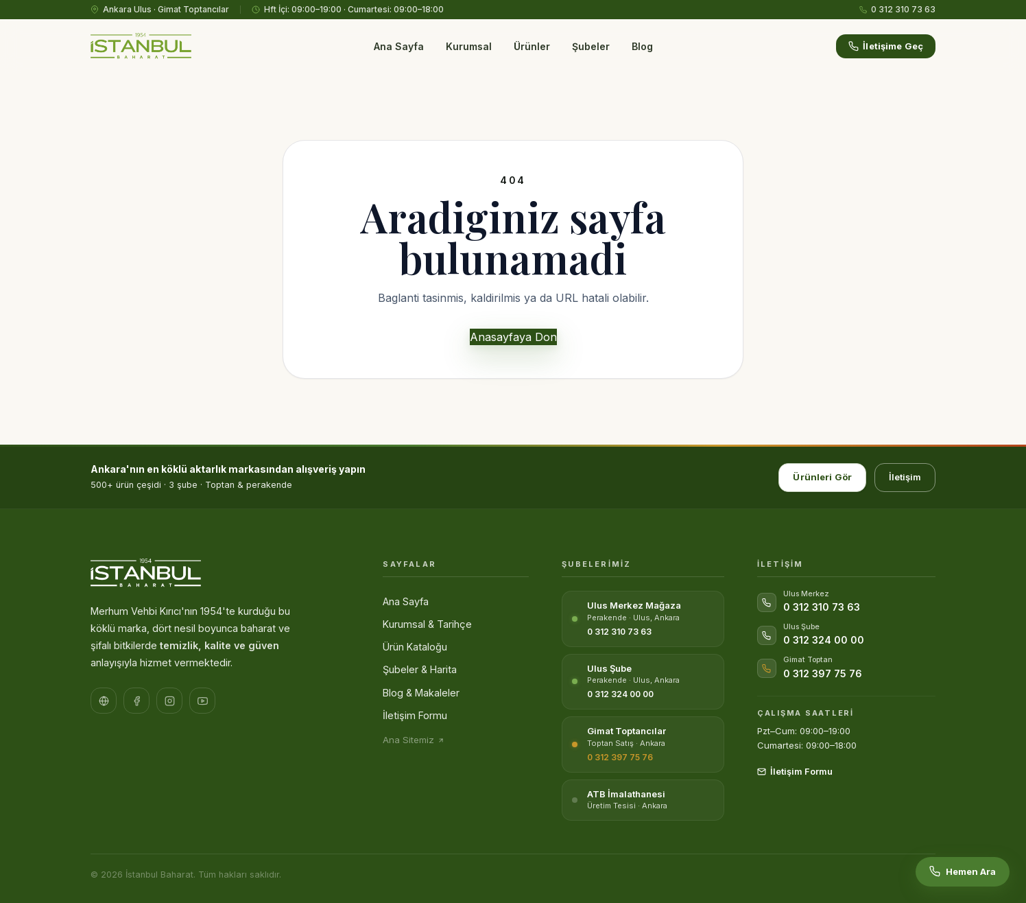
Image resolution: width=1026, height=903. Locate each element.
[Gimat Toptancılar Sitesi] (643, 744)
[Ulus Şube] (643, 682)
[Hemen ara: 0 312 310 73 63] (963, 872)
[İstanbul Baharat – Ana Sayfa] (141, 46)
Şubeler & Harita (420, 669)
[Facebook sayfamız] (136, 701)
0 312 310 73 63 (897, 9)
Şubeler (591, 46)
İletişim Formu (415, 715)
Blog (642, 46)
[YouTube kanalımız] (202, 701)
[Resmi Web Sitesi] (104, 701)
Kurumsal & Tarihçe (427, 624)
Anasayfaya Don (513, 337)
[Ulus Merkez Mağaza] (643, 619)
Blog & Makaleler (421, 693)
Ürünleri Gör (822, 476)
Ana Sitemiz (413, 739)
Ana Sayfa (399, 46)
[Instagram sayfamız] (169, 701)
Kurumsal (469, 46)
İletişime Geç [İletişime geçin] (885, 45)
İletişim (905, 476)
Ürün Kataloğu (415, 647)
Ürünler (532, 46)
